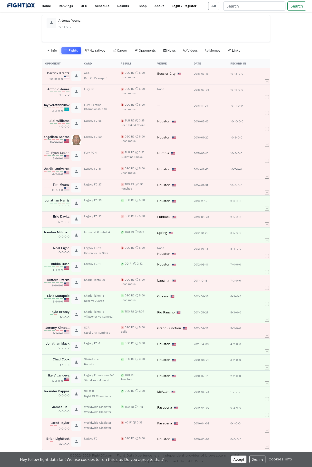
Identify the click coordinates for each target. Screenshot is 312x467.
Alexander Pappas (55, 391)
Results (123, 6)
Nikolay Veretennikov (53, 105)
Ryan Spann (60, 153)
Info (52, 50)
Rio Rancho (166, 312)
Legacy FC (91, 438)
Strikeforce (91, 359)
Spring (162, 233)
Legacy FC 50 (93, 136)
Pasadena (164, 407)
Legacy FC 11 (92, 264)
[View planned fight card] (47, 152)
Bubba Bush (60, 264)
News (169, 50)
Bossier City (166, 73)
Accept (239, 459)
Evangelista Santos (54, 137)
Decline (257, 459)
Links (234, 50)
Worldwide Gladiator (97, 407)
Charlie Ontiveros (56, 169)
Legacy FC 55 (93, 120)
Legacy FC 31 (92, 168)
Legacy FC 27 (92, 184)
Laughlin (163, 280)
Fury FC (89, 89)
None (160, 89)
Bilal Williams (59, 121)
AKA (86, 73)
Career (120, 50)
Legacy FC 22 (93, 216)
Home (46, 6)
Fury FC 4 (90, 152)
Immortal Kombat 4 (97, 232)
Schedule (102, 6)
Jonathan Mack (57, 343)
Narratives (95, 50)
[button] (267, 76)
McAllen (163, 392)
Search (297, 6)
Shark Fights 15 (94, 311)
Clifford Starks (58, 280)
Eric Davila (61, 216)
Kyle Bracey (60, 312)
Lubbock (163, 217)
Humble (163, 153)
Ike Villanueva (58, 375)
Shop (143, 6)
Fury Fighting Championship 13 (95, 107)
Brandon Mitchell (56, 232)
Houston (163, 121)
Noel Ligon (61, 248)
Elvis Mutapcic (58, 296)
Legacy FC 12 (92, 248)
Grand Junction (169, 328)
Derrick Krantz (58, 73)
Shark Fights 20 (94, 280)
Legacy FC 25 (93, 200)
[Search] (254, 6)
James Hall (60, 407)
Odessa (162, 296)
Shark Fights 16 (94, 295)
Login (176, 6)
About (159, 6)
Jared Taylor (59, 423)
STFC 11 (89, 391)
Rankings (66, 6)
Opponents (145, 50)
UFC (84, 6)
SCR (86, 327)
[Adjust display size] (213, 6)
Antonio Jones (58, 89)
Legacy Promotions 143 (99, 375)
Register (190, 6)
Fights (71, 50)
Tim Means (61, 184)
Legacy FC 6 (92, 343)
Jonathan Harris (57, 200)
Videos (190, 50)
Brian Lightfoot (57, 438)
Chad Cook (61, 359)
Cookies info (280, 459)
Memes (213, 50)
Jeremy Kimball (57, 328)
